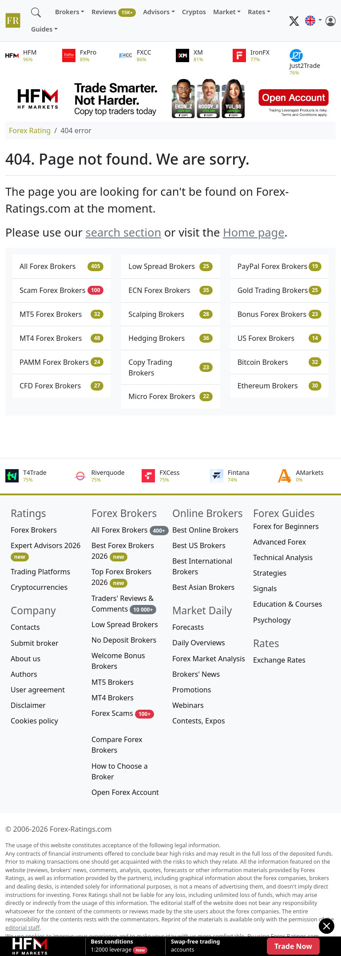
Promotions (191, 690)
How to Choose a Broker (119, 771)
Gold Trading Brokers (279, 290)
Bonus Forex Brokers (279, 314)
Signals (265, 588)
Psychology (272, 620)
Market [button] (224, 12)
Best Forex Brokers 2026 (122, 551)
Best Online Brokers (205, 530)
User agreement (38, 690)
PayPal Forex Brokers (279, 266)
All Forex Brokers (61, 266)
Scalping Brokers (170, 314)
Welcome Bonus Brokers (118, 661)
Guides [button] (41, 29)
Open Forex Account (125, 792)
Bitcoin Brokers (279, 362)
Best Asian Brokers (203, 587)
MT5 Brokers (112, 682)
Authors (24, 674)
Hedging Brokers (170, 338)
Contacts (25, 627)
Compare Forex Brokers (116, 745)
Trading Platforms (40, 572)
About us (25, 659)
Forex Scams (122, 713)
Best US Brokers (199, 545)
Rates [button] (256, 12)
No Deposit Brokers (123, 640)
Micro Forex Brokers (170, 396)
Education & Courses (287, 604)
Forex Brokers (34, 530)
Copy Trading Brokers (170, 367)
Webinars (188, 705)
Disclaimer (28, 705)
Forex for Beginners (286, 526)
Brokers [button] (67, 12)
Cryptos (194, 12)
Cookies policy (34, 721)
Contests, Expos (198, 721)
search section (123, 232)
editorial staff (22, 928)
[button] (313, 21)
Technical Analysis (283, 557)
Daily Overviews (198, 643)
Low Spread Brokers (170, 266)
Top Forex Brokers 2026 (121, 577)
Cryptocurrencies (39, 587)
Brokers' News (196, 674)
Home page (254, 232)
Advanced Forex (279, 542)
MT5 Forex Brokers (61, 314)
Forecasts (188, 627)
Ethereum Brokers (279, 386)
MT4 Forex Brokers (61, 338)
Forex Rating (30, 130)
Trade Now (293, 946)
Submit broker (35, 643)
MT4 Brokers (112, 698)
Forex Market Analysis (208, 659)
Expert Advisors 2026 (45, 551)
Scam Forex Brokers (61, 290)
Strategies (269, 573)
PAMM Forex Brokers (61, 362)
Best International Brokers (202, 566)
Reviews (113, 12)
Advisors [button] (156, 12)
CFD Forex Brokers (61, 386)
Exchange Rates (279, 660)
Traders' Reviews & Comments (123, 603)
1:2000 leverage (112, 946)
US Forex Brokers (279, 338)
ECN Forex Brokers (170, 290)
